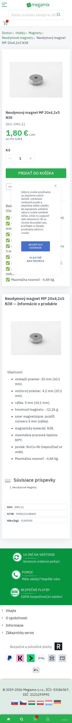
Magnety (35, 33)
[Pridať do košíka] (36, 173)
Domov (7, 33)
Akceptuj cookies (35, 246)
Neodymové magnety (17, 38)
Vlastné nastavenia (35, 259)
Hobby (20, 33)
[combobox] (36, 15)
